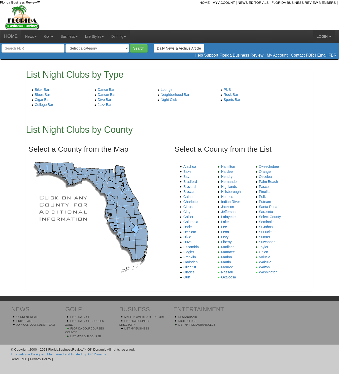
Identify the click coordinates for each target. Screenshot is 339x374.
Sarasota (263, 212)
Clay (184, 212)
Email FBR (326, 55)
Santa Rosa (265, 207)
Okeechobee (266, 166)
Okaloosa (226, 277)
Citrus (185, 207)
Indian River (228, 202)
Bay (183, 177)
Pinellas (262, 192)
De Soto (187, 232)
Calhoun (187, 197)
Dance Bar (103, 90)
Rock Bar (228, 95)
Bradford (187, 182)
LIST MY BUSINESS (136, 328)
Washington (265, 272)
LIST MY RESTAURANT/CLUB (196, 324)
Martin (223, 262)
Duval (185, 242)
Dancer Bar (104, 95)
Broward (187, 192)
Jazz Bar (102, 105)
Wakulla (262, 262)
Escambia (188, 247)
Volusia (262, 257)
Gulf (184, 277)
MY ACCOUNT (224, 3)
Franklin (187, 257)
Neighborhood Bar (172, 95)
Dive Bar (102, 100)
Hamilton (225, 166)
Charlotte (188, 202)
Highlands (226, 187)
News (31, 36)
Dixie (184, 237)
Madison (225, 247)
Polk (260, 197)
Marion (224, 257)
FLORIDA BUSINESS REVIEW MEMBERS (304, 3)
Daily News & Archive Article (179, 48)
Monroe (224, 267)
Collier (185, 217)
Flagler (186, 252)
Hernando (226, 182)
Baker (185, 172)
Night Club (166, 100)
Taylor (261, 247)
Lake (222, 222)
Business (69, 36)
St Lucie (263, 232)
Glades (186, 272)
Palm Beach (266, 182)
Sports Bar (229, 100)
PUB (225, 90)
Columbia (188, 222)
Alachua (187, 166)
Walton (262, 267)
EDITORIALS (24, 320)
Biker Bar (39, 90)
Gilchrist (187, 267)
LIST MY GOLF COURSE (85, 336)
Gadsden (188, 262)
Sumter (262, 237)
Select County (267, 217)
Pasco (261, 187)
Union (261, 252)
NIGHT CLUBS (187, 320)
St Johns (263, 227)
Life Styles (94, 36)
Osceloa (263, 177)
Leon (222, 232)
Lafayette (226, 217)
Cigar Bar (40, 100)
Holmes (224, 197)
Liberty (224, 242)
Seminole (264, 222)
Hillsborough (228, 192)
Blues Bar (40, 95)
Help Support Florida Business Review (229, 55)
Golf (48, 36)
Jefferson (225, 212)
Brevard (187, 187)
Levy (222, 237)
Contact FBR (302, 55)
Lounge (164, 90)
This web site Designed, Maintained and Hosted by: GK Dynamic (59, 354)
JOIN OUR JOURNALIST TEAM (35, 324)
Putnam (262, 202)
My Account (277, 55)
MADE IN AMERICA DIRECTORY (144, 316)
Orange (262, 172)
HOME (204, 3)
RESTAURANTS (188, 316)
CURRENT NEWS (27, 316)
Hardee (224, 172)
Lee (221, 227)
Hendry (224, 177)
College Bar (41, 105)
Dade (185, 227)
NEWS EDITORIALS (253, 3)
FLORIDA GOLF (80, 316)
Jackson (225, 207)
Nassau (224, 272)
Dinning (118, 36)
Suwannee (265, 242)
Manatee (225, 252)
